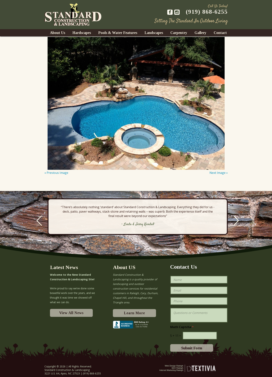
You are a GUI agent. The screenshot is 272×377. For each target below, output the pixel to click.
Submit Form (191, 348)
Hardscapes (81, 33)
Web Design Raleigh (174, 366)
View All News (71, 313)
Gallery (200, 33)
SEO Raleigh (177, 368)
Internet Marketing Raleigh (171, 370)
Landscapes (154, 33)
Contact (220, 33)
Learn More (134, 313)
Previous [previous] (39, 221)
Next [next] (236, 221)
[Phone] (199, 301)
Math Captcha (182, 327)
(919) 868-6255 (207, 11)
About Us (57, 33)
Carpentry (178, 33)
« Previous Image (56, 173)
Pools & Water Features (117, 33)
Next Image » (218, 173)
